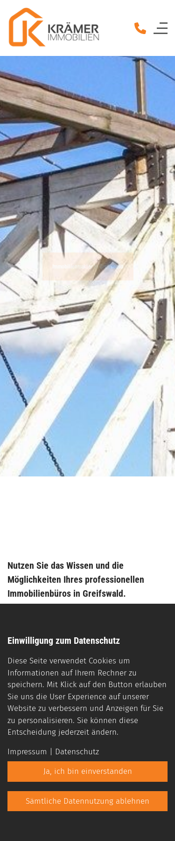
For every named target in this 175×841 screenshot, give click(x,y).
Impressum (27, 752)
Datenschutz (77, 752)
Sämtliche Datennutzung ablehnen (87, 801)
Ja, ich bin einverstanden (87, 771)
